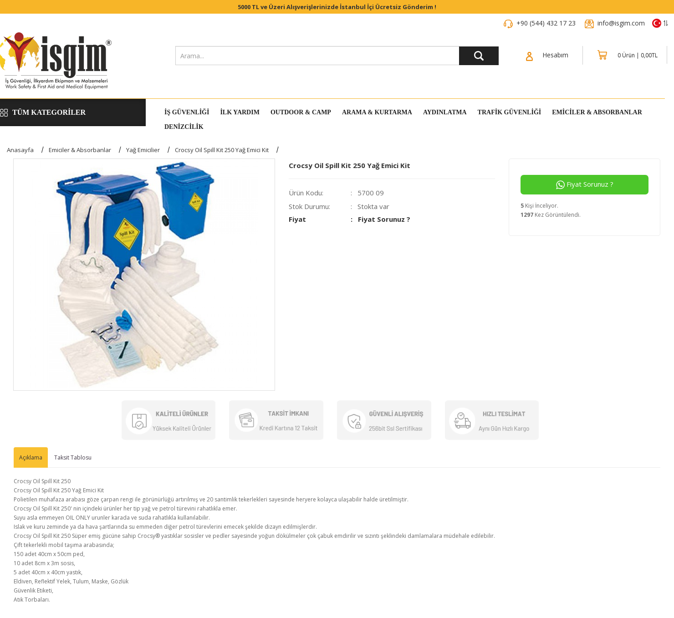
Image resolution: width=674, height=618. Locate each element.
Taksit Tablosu (73, 457)
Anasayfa (20, 150)
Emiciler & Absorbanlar (597, 112)
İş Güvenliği (186, 112)
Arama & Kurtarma (377, 112)
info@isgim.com (621, 23)
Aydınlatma (445, 112)
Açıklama (30, 457)
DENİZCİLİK (184, 127)
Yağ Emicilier (143, 150)
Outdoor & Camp (301, 112)
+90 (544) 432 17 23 (546, 23)
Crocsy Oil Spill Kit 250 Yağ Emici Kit (222, 150)
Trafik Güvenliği (509, 112)
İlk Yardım (239, 112)
